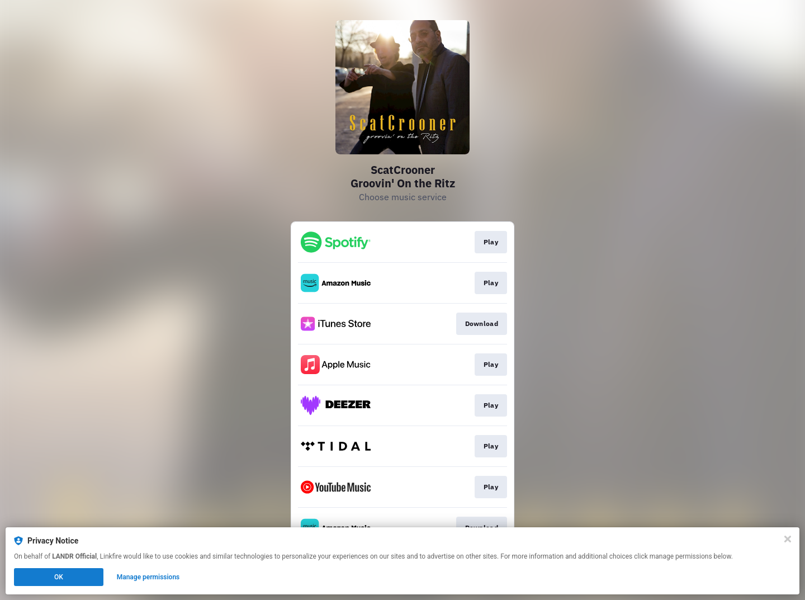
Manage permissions (148, 577)
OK (58, 577)
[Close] (788, 539)
